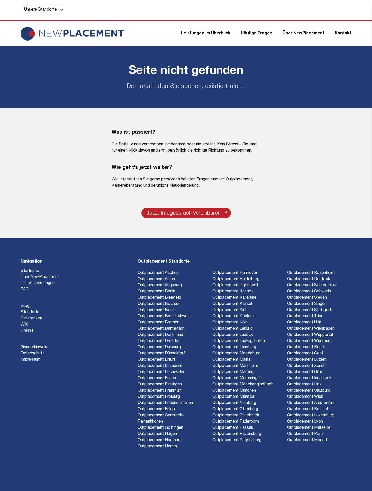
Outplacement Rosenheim (311, 273)
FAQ (25, 290)
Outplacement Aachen (158, 273)
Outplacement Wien (305, 397)
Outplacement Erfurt (156, 360)
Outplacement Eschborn (160, 366)
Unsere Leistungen (38, 283)
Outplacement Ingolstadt (235, 285)
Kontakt (343, 33)
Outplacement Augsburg (160, 285)
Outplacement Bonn (156, 310)
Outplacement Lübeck (232, 335)
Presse (27, 331)
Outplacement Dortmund (160, 335)
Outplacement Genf (305, 354)
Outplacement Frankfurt (160, 391)
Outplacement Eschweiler (161, 372)
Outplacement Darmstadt (161, 329)
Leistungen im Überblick (205, 33)
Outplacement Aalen (156, 279)
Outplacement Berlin (156, 292)
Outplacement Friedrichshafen (165, 403)
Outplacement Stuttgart (309, 310)
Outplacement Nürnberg (234, 403)
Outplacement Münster (233, 397)
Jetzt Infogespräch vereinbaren (186, 213)
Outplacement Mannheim (235, 366)
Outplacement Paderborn (235, 422)
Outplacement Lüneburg (234, 347)
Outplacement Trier (304, 316)
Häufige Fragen (256, 33)
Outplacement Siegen (307, 298)
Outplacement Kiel (229, 310)
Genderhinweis (34, 347)
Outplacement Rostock (308, 279)
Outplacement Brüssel (307, 409)
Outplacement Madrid (307, 440)
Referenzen (31, 318)
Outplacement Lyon (305, 422)
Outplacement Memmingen (237, 378)
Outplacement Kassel (232, 304)
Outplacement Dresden (159, 341)
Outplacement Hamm (157, 447)
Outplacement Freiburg (159, 397)
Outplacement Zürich (306, 366)
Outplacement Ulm (304, 323)
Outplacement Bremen (158, 323)
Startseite (30, 271)
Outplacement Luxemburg (310, 416)
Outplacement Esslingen (160, 385)
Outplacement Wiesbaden (311, 329)
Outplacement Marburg (233, 372)
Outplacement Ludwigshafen (238, 341)
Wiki (24, 325)
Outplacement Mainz (231, 360)
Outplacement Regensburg (236, 440)
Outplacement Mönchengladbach (242, 385)
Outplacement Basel (306, 347)
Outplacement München (234, 391)
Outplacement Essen (157, 378)
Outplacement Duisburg (159, 347)
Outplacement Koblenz (233, 316)
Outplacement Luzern (307, 360)
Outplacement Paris (305, 434)
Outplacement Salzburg (308, 391)
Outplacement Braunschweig (164, 316)
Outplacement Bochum (159, 304)
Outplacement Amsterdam (311, 403)
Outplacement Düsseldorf (161, 354)
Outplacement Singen (307, 304)
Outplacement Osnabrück (235, 416)
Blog (25, 306)
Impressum (31, 360)
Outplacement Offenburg (235, 409)
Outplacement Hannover (234, 273)
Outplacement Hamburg (160, 440)
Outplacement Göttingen (160, 428)
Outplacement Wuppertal (310, 335)
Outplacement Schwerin (309, 292)
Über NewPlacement (303, 33)
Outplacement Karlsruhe (234, 298)
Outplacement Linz (304, 385)
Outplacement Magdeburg (236, 354)
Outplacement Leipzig (232, 329)
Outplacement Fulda (156, 409)
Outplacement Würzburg (309, 341)
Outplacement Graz (305, 372)
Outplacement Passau (232, 428)
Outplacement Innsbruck (309, 378)
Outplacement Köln (230, 323)
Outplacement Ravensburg (236, 434)
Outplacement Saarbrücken (312, 285)
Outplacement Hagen (157, 434)
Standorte (30, 312)
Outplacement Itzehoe (233, 292)
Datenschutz (32, 354)
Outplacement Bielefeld (159, 298)
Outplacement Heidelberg (235, 279)
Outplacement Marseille (308, 428)
